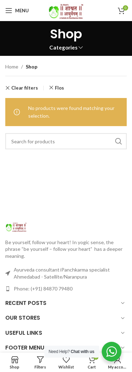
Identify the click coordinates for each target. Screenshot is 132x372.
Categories (63, 47)
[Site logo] (66, 10)
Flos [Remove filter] (59, 88)
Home (11, 67)
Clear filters (24, 88)
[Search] (66, 141)
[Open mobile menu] (17, 11)
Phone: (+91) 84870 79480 (43, 289)
